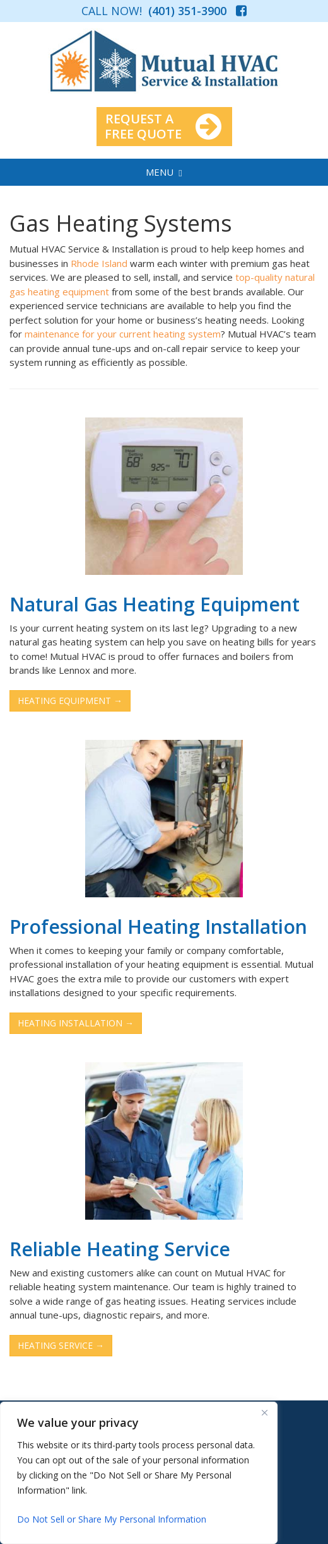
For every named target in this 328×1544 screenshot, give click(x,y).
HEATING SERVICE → (61, 1345)
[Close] (264, 1412)
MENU (164, 172)
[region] (139, 1473)
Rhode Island (99, 263)
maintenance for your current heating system (123, 333)
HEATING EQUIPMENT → (70, 701)
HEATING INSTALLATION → (76, 1023)
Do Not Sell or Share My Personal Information (111, 1519)
